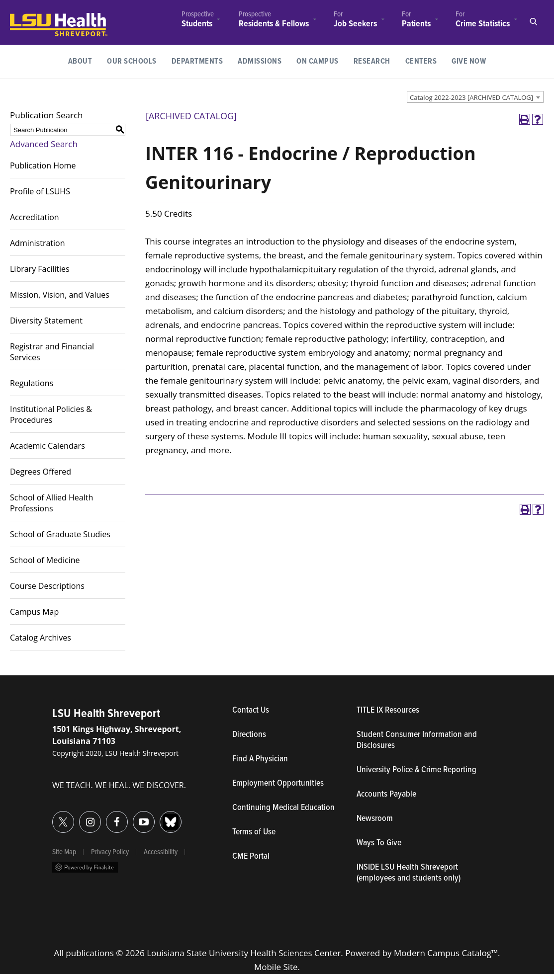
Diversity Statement (46, 320)
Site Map (64, 852)
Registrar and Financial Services (52, 352)
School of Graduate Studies (60, 534)
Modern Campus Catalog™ (446, 953)
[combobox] (475, 97)
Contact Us (294, 710)
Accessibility (161, 852)
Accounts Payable (386, 794)
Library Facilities (40, 268)
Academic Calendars (47, 445)
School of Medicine (45, 560)
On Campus (317, 61)
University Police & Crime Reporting (416, 770)
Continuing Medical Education (283, 808)
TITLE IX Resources (388, 710)
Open (533, 22)
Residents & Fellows (274, 24)
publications (90, 953)
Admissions (259, 61)
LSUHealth (30, 17)
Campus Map (34, 611)
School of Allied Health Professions (51, 503)
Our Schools (132, 61)
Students (197, 24)
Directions (249, 735)
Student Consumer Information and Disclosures (417, 740)
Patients (416, 24)
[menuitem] (197, 20)
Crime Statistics (483, 24)
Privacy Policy (110, 852)
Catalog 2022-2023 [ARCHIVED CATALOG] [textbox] (471, 97)
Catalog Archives (40, 637)
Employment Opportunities (278, 783)
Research (376, 60)
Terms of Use (254, 832)
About (80, 61)
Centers (421, 61)
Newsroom (375, 818)
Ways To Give (379, 843)
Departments (197, 61)
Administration (37, 243)
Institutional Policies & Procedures (51, 414)
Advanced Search (44, 144)
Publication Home (43, 165)
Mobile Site (276, 967)
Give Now (469, 61)
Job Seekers (355, 24)
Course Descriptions (47, 585)
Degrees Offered (40, 471)
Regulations (31, 383)
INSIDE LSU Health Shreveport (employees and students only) (409, 873)
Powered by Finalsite (85, 867)
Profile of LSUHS (40, 191)
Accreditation (34, 217)
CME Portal (294, 856)
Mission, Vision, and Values (59, 294)
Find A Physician (260, 759)
